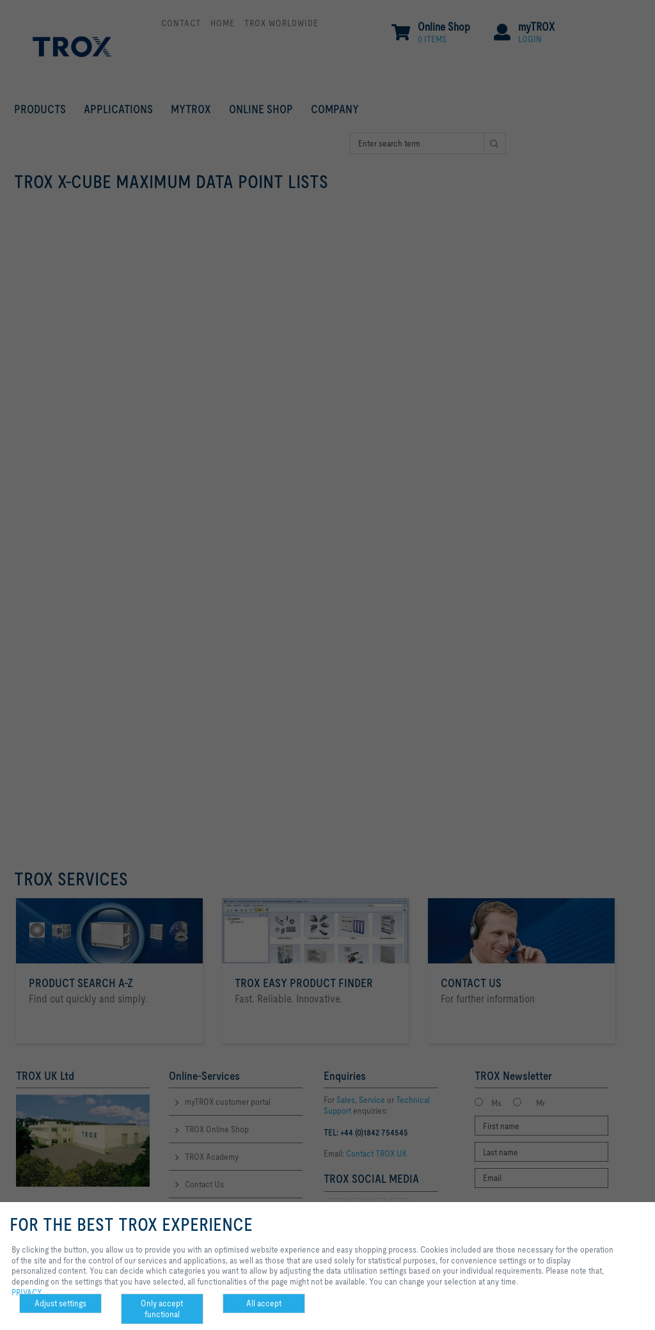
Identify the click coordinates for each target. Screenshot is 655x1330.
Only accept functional (162, 1308)
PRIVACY (27, 1292)
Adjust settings (60, 1303)
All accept (263, 1303)
